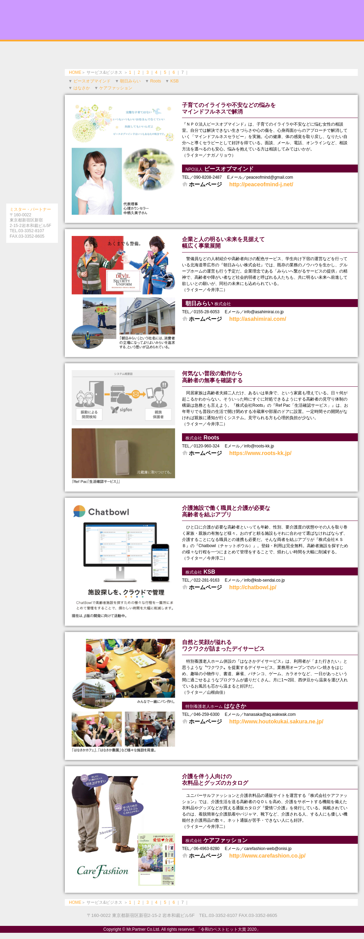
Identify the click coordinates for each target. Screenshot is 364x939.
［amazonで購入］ (32, 303)
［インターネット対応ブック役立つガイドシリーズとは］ (32, 257)
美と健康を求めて (32, 60)
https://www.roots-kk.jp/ (260, 453)
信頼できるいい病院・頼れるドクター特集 (32, 86)
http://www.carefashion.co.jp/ (267, 856)
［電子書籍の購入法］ (32, 288)
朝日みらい (130, 81)
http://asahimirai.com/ (257, 319)
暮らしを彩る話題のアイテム (32, 190)
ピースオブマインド (92, 81)
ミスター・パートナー (30, 209)
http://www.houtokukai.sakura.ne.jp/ (276, 721)
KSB (174, 81)
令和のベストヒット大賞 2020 (182, 20)
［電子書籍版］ (32, 272)
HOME (75, 72)
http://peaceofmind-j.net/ (261, 184)
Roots (155, 81)
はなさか (81, 88)
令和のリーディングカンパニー (32, 138)
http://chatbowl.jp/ (252, 587)
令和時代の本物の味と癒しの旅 (32, 112)
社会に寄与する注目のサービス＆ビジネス (32, 164)
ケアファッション (115, 88)
